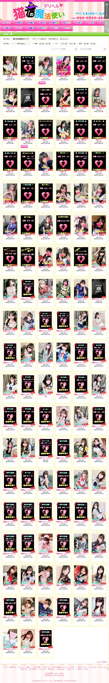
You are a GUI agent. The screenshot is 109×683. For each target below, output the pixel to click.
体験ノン (28, 171)
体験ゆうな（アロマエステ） (84, 426)
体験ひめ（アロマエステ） (30, 458)
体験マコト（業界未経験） (65, 235)
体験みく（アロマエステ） (30, 490)
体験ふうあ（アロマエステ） (31, 394)
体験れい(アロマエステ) (100, 585)
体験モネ (63, 171)
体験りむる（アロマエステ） (31, 426)
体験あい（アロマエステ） (83, 522)
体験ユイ (10, 76)
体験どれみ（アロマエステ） (49, 490)
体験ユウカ (81, 76)
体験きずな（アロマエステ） (66, 426)
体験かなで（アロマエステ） (31, 331)
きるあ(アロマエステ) (63, 362)
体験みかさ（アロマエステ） (84, 299)
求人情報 (6, 28)
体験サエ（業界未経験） (29, 203)
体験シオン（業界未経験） (83, 108)
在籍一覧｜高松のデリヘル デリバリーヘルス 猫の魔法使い (54, 11)
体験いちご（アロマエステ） (31, 362)
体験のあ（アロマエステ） (83, 458)
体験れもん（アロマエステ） (13, 649)
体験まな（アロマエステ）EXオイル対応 (35, 553)
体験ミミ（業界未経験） (29, 108)
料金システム (66, 23)
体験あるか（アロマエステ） (49, 394)
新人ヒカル (28, 267)
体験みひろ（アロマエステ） (31, 522)
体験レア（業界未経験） (100, 203)
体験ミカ (10, 171)
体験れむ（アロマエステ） (12, 299)
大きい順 (72, 44)
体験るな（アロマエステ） (12, 362)
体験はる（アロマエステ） (65, 553)
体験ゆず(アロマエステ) (47, 553)
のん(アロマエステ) (99, 617)
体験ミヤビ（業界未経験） (48, 267)
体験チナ (28, 235)
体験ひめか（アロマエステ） (84, 553)
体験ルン (46, 203)
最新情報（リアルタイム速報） (18, 23)
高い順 (48, 44)
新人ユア (46, 171)
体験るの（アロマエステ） (65, 394)
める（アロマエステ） (28, 649)
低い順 (41, 44)
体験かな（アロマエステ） (48, 362)
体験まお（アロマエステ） (65, 331)
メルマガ (18, 28)
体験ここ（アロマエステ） (83, 394)
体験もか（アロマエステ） (12, 553)
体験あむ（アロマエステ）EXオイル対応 (53, 299)
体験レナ (63, 108)
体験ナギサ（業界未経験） (48, 235)
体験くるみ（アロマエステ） (66, 585)
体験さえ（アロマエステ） (12, 522)
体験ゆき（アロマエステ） (48, 585)
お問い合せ (42, 28)
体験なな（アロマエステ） (65, 522)
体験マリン (10, 108)
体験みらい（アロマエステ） (13, 490)
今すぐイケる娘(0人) (39, 39)
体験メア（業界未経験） (100, 235)
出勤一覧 (42, 23)
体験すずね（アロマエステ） (13, 394)
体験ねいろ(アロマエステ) (48, 649)
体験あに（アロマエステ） (12, 585)
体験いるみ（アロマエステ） (84, 585)
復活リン (10, 267)
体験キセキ (81, 267)
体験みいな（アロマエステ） (49, 331)
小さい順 (64, 44)
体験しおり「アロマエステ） (13, 617)
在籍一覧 (103, 23)
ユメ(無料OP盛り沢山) (64, 76)
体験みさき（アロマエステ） (31, 299)
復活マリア (63, 267)
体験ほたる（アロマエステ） (31, 617)
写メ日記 (78, 23)
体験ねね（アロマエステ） (65, 299)
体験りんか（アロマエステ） (66, 458)
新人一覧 (91, 23)
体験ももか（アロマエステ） (84, 331)
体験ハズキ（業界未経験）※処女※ (86, 171)
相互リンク (54, 28)
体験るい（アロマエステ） (12, 458)
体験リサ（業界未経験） (11, 203)
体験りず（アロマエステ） (48, 458)
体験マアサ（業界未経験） (65, 203)
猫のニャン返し (66, 28)
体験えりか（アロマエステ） (49, 522)
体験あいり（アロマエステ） (84, 362)
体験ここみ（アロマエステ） (31, 585)
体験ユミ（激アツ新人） (47, 108)
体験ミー (46, 140)
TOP (6, 23)
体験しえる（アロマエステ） (84, 617)
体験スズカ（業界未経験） (48, 76)
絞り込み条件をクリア (21, 39)
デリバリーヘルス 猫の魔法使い (51, 681)
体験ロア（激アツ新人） (29, 140)
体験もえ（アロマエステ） (83, 490)
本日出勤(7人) (53, 39)
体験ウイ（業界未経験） (64, 140)
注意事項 (30, 28)
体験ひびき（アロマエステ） (13, 331)
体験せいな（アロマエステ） (49, 617)
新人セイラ (81, 235)
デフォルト (21, 44)
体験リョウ (10, 235)
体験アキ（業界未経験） (29, 76)
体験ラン (99, 140)
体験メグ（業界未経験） (100, 76)
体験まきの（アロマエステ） (66, 617)
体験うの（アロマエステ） (48, 426)
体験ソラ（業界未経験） (11, 140)
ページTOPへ (103, 662)
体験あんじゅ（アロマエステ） (14, 426)
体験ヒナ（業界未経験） (82, 203)
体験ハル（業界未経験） (82, 140)
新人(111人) (64, 39)
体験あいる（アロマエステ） (66, 490)
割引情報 (30, 23)
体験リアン (99, 171)
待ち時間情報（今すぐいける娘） (54, 23)
